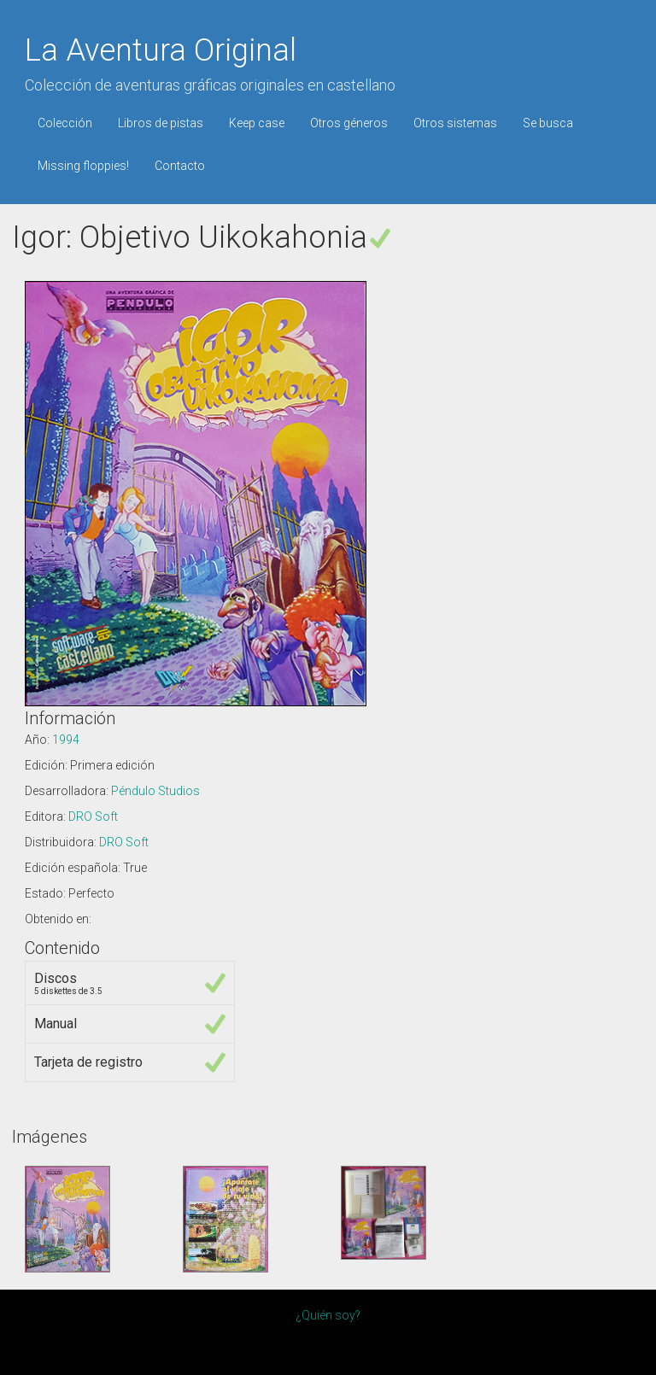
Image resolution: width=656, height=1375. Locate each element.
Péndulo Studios (155, 791)
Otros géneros (349, 123)
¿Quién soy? (328, 1315)
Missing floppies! (83, 166)
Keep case (256, 123)
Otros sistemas (455, 123)
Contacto (180, 166)
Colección (65, 123)
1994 (65, 739)
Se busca (548, 123)
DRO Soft (93, 816)
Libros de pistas (160, 123)
